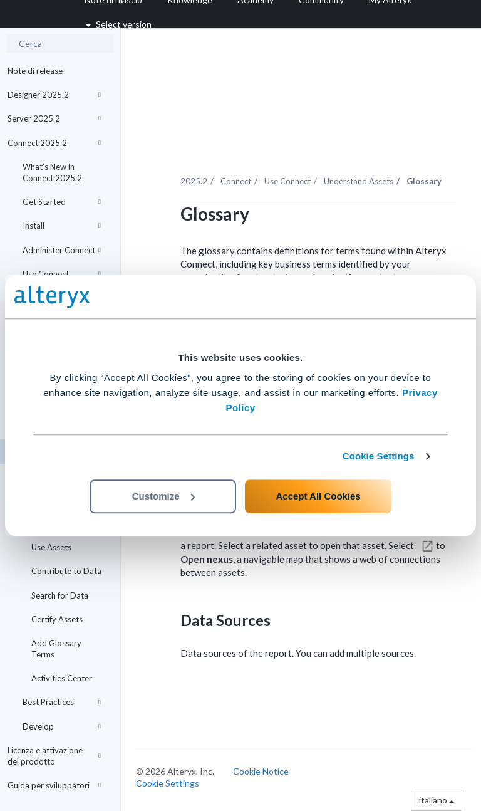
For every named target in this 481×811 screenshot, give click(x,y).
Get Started (62, 202)
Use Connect (62, 274)
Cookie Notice (261, 771)
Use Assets (51, 547)
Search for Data (59, 595)
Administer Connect (62, 250)
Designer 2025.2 (54, 95)
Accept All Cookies (318, 496)
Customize (163, 496)
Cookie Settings (379, 456)
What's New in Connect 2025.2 (52, 172)
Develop (62, 726)
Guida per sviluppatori (54, 785)
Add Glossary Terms (56, 648)
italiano (436, 800)
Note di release (35, 71)
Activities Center (61, 678)
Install (62, 226)
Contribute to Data (66, 571)
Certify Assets (57, 619)
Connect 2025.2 (54, 143)
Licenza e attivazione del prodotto (54, 756)
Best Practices (62, 702)
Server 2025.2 (54, 118)
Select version (119, 24)
